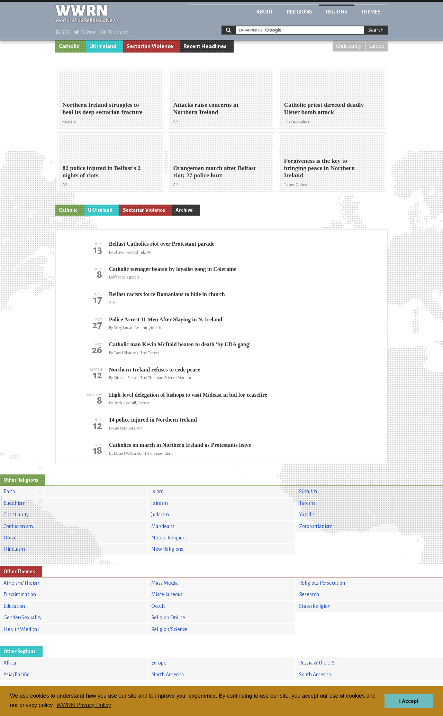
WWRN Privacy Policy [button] (83, 705)
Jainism (159, 503)
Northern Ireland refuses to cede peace (154, 370)
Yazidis (307, 514)
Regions (336, 12)
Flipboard (114, 32)
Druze (10, 537)
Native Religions (169, 537)
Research (309, 594)
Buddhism (14, 503)
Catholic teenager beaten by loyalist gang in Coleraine (172, 269)
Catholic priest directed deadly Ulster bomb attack (324, 108)
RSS (63, 32)
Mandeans (162, 526)
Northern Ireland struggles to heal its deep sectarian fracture (102, 108)
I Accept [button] (408, 701)
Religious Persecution (322, 583)
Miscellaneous (166, 594)
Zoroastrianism (316, 526)
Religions (299, 12)
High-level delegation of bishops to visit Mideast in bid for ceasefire (188, 395)
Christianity (348, 46)
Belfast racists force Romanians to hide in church (167, 294)
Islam (157, 491)
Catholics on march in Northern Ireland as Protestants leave (180, 445)
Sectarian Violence (150, 46)
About (264, 12)
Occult (158, 606)
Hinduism (14, 549)
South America (315, 674)
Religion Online (168, 617)
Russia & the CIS (317, 663)
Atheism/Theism (21, 583)
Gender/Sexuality (22, 617)
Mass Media (164, 583)
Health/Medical (21, 629)
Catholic (69, 46)
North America (167, 674)
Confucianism (18, 526)
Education (14, 606)
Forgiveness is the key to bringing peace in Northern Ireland (319, 168)
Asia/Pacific (16, 674)
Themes (371, 12)
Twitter (85, 32)
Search (375, 30)
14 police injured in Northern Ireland (153, 420)
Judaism (160, 514)
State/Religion (315, 606)
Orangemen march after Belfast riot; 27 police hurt (214, 171)
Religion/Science (169, 629)
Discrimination (19, 594)
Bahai (10, 491)
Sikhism (308, 491)
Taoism (307, 503)
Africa (9, 663)
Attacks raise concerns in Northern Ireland (205, 108)
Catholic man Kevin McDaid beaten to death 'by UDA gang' (180, 344)
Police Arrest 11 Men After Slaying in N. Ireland (166, 319)
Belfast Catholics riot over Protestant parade (162, 244)
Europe (376, 46)
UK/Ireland (102, 46)
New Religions (167, 549)
